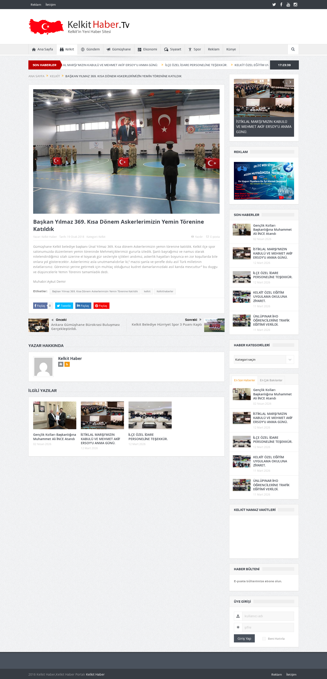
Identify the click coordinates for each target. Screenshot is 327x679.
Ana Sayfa (42, 49)
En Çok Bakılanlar (271, 380)
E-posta (213, 236)
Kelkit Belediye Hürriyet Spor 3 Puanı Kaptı (167, 324)
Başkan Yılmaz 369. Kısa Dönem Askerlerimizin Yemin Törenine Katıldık (95, 291)
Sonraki (193, 319)
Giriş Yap (244, 638)
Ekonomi (147, 49)
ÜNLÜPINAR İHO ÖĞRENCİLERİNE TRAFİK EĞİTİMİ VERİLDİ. (271, 320)
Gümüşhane (119, 49)
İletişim (51, 4)
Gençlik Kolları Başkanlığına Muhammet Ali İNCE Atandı (54, 436)
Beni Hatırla (273, 638)
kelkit (147, 291)
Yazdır (197, 236)
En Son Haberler (244, 380)
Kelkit (67, 49)
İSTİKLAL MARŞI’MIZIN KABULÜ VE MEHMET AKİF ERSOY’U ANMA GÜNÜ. (111, 65)
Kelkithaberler (165, 291)
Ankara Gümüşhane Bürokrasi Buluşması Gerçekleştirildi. (85, 326)
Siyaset (172, 49)
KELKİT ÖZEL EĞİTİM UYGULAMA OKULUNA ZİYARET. (270, 296)
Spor (194, 49)
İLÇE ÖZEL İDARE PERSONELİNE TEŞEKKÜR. (201, 65)
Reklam (36, 4)
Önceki (59, 320)
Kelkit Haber (49, 236)
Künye (231, 49)
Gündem (90, 49)
